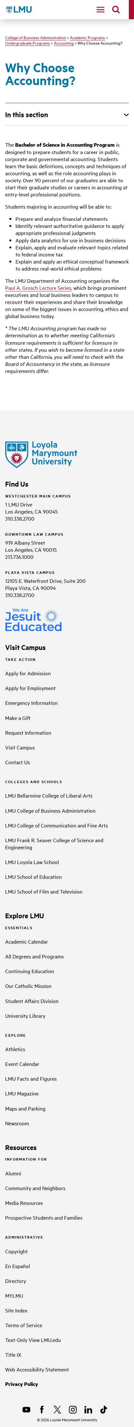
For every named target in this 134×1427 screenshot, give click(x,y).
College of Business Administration (35, 37)
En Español (17, 1265)
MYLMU (14, 1295)
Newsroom (17, 1123)
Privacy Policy (21, 1384)
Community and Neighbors (35, 1187)
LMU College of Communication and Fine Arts (56, 825)
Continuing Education (29, 970)
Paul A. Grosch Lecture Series (38, 287)
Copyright (16, 1251)
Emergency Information (31, 702)
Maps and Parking (25, 1108)
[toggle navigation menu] (100, 9)
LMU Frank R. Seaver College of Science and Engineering (54, 843)
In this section (26, 114)
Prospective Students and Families (43, 1217)
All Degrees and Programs (34, 956)
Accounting (64, 43)
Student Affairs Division (32, 1000)
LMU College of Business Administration (50, 810)
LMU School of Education (33, 876)
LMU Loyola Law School (32, 861)
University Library (25, 1015)
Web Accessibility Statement (37, 1369)
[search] (116, 9)
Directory (15, 1280)
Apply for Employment (30, 687)
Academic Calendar (26, 941)
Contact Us (17, 761)
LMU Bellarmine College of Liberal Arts (48, 795)
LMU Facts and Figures (31, 1078)
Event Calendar (22, 1063)
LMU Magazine (22, 1093)
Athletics (15, 1048)
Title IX (13, 1354)
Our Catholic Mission (28, 985)
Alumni (13, 1173)
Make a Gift (18, 717)
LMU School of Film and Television (43, 891)
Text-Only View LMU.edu (33, 1339)
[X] (57, 1409)
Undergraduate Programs (27, 43)
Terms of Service (23, 1324)
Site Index (16, 1310)
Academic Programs (87, 37)
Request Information (28, 732)
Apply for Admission (28, 673)
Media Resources (24, 1202)
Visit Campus (20, 747)
